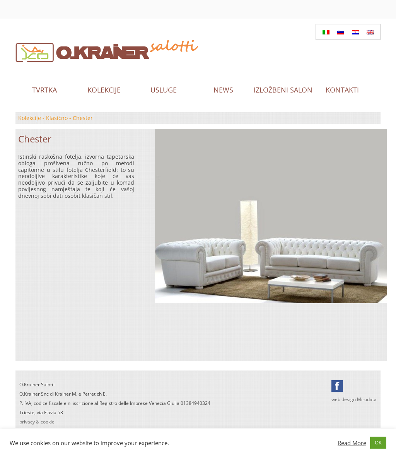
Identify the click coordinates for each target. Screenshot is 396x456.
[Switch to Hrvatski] (355, 32)
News (223, 89)
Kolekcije (104, 89)
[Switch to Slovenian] (340, 32)
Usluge (163, 89)
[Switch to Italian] (326, 32)
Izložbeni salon (283, 89)
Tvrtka (44, 89)
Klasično (57, 118)
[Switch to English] (370, 32)
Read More (352, 442)
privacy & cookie (37, 421)
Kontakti (342, 89)
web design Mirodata (354, 399)
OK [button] (378, 442)
